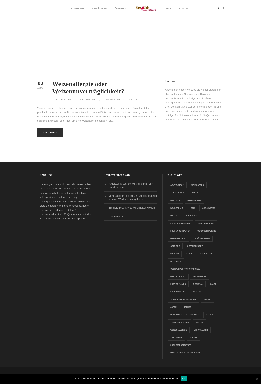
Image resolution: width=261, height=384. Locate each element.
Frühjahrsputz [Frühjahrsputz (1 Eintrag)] (206, 223)
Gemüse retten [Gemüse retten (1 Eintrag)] (202, 238)
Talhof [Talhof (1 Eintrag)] (187, 307)
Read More (50, 132)
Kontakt (184, 8)
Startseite (78, 8)
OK (184, 378)
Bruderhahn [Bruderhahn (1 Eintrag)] (177, 208)
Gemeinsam (115, 216)
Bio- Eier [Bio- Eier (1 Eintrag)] (196, 193)
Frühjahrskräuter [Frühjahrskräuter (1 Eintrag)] (180, 223)
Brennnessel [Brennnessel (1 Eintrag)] (194, 200)
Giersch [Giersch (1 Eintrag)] (174, 254)
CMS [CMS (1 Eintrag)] (193, 208)
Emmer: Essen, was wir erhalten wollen (131, 207)
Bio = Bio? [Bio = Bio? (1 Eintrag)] (175, 200)
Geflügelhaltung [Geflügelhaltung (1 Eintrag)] (206, 231)
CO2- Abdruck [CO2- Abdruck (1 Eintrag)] (209, 208)
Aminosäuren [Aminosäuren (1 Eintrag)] (177, 193)
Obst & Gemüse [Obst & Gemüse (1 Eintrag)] (178, 277)
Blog (169, 8)
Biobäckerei (99, 8)
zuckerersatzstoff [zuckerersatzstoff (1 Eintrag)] (180, 345)
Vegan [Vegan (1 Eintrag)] (209, 315)
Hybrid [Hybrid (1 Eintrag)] (189, 254)
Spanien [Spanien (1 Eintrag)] (207, 299)
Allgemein (109, 100)
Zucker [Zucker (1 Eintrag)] (193, 337)
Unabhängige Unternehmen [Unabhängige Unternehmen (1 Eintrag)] (184, 315)
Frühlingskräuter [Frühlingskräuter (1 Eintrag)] (180, 231)
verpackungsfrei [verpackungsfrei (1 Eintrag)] (179, 322)
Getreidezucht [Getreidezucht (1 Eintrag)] (195, 246)
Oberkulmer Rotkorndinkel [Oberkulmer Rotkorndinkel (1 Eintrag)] (185, 269)
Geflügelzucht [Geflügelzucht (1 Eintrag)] (178, 238)
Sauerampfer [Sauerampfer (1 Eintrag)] (177, 292)
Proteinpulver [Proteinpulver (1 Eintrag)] (178, 284)
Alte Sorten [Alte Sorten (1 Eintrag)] (197, 185)
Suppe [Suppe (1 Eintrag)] (173, 307)
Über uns (120, 8)
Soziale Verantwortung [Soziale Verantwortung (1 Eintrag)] (183, 299)
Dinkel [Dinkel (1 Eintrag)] (173, 216)
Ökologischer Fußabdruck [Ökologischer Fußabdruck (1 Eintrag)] (185, 353)
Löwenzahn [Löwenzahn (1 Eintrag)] (206, 254)
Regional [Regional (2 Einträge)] (198, 284)
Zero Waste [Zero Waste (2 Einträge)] (176, 337)
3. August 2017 (64, 100)
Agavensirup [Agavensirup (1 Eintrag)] (177, 185)
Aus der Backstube (128, 100)
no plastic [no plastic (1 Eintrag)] (176, 261)
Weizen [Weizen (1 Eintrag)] (199, 322)
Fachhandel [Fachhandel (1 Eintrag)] (191, 216)
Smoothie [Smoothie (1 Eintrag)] (197, 292)
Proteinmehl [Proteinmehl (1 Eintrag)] (199, 277)
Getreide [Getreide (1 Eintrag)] (175, 246)
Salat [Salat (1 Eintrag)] (213, 284)
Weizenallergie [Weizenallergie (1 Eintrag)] (178, 330)
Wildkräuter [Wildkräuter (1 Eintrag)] (201, 330)
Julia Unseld (87, 100)
